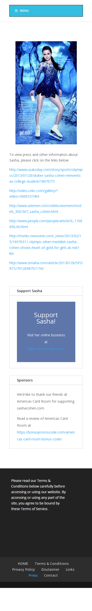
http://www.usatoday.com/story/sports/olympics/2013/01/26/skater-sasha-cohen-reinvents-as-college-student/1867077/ (46, 175)
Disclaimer (50, 569)
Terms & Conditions (52, 563)
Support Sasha (29, 290)
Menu (21, 11)
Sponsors (25, 380)
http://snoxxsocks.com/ (46, 348)
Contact (51, 575)
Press (33, 575)
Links (70, 569)
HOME (23, 563)
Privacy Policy (23, 569)
